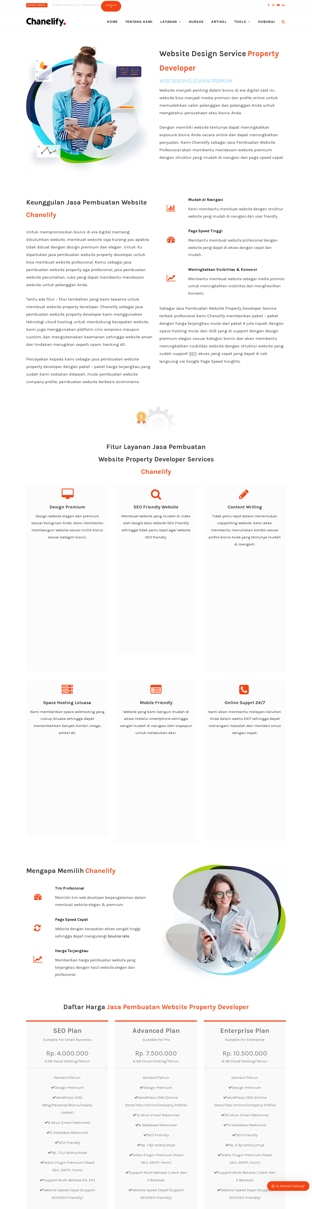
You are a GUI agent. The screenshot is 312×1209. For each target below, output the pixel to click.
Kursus (196, 22)
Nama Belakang (237, 1047)
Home (112, 22)
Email (164, 1065)
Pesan (164, 1104)
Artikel (219, 22)
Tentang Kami (139, 22)
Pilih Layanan (170, 1084)
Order (67, 994)
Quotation (111, 6)
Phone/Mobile (236, 1065)
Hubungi (266, 22)
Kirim (168, 1135)
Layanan (168, 22)
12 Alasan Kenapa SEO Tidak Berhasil (75, 5)
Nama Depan (170, 1047)
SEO (192, 353)
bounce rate (118, 717)
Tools (240, 22)
